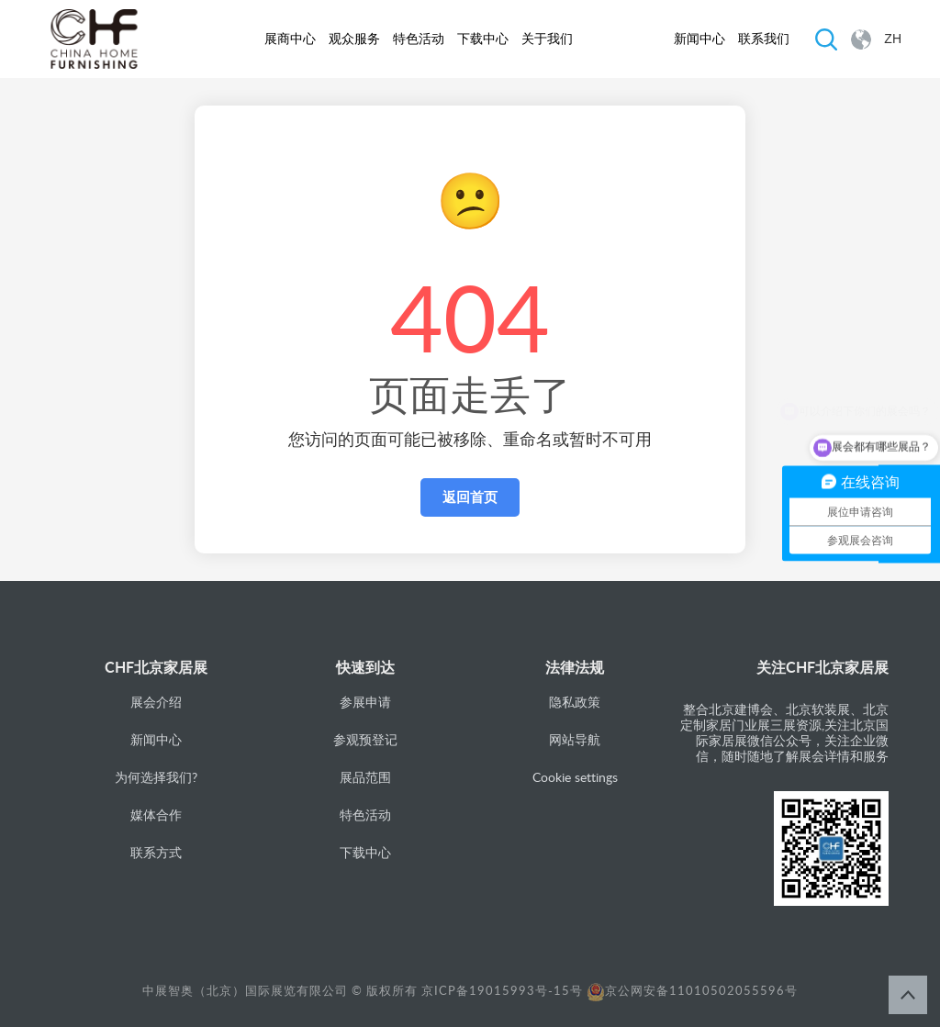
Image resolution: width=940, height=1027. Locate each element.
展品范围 (365, 777)
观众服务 (354, 38)
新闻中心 (699, 38)
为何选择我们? (156, 777)
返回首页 (470, 497)
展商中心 (290, 38)
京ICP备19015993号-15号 (502, 990)
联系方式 (156, 852)
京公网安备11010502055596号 (692, 990)
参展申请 (365, 701)
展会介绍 (156, 701)
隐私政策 (574, 701)
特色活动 (418, 38)
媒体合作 (156, 814)
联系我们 (763, 38)
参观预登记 (365, 739)
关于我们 (547, 38)
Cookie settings (575, 777)
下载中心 (483, 38)
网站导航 (574, 739)
